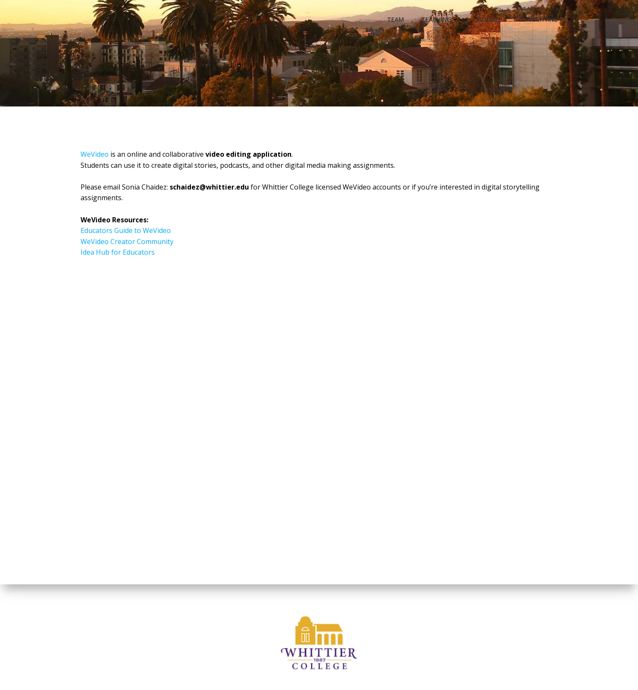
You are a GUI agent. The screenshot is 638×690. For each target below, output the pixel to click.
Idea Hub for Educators (118, 252)
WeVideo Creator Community (127, 241)
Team (395, 19)
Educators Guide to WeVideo (126, 230)
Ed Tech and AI (546, 19)
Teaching (440, 19)
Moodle (489, 19)
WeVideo (95, 154)
